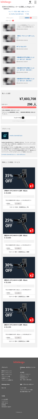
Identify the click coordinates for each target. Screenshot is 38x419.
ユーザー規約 (23, 388)
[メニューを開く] (35, 2)
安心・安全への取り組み (26, 379)
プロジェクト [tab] (10, 17)
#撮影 (19, 11)
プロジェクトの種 (6, 376)
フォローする (19, 118)
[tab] (28, 17)
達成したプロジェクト (7, 374)
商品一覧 (4, 388)
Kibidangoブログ (24, 378)
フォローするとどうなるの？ (19, 121)
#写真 (15, 11)
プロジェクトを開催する (7, 380)
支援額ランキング (6, 378)
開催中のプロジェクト (7, 371)
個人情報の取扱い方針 (25, 391)
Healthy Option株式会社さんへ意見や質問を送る (13, 154)
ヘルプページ (5, 401)
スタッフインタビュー (25, 374)
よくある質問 (5, 399)
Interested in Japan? (6, 406)
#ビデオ (27, 11)
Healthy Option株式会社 (17, 14)
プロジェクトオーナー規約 (26, 389)
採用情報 (4, 405)
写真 (27, 14)
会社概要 (22, 372)
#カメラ (11, 11)
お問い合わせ (5, 403)
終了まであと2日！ (22, 46)
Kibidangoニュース (24, 376)
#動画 (22, 11)
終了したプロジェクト (7, 372)
